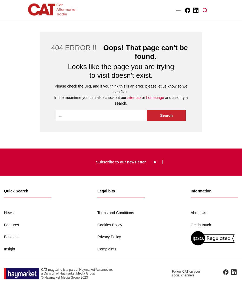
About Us (198, 213)
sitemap (134, 97)
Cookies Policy (109, 225)
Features (11, 225)
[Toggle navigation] (178, 10)
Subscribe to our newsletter (121, 162)
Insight (9, 249)
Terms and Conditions (115, 213)
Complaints (106, 249)
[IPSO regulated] (214, 238)
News (9, 213)
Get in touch (201, 225)
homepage (155, 97)
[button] (205, 10)
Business (11, 237)
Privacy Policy (109, 237)
